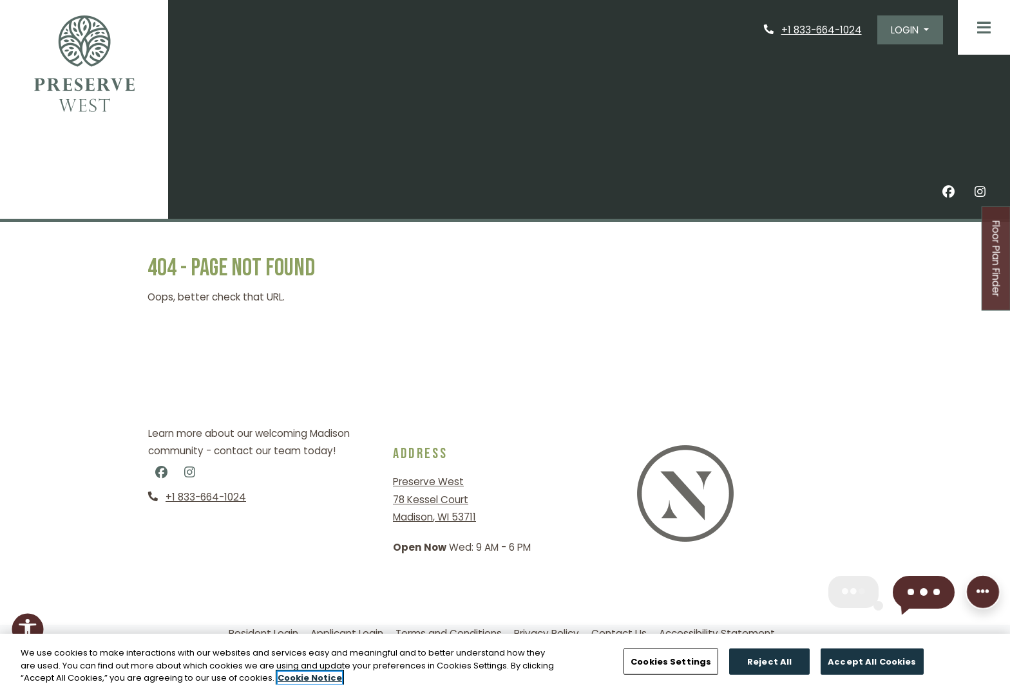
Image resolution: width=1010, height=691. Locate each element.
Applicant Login (346, 633)
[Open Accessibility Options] (28, 631)
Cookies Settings (671, 661)
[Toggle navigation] (984, 27)
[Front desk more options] (982, 593)
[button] (910, 29)
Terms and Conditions (448, 633)
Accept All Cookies (872, 661)
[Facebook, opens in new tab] (948, 194)
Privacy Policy (546, 633)
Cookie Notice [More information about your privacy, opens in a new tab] (310, 678)
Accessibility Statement (717, 633)
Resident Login (263, 633)
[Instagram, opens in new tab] (980, 194)
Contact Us (619, 633)
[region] (505, 662)
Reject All (769, 661)
